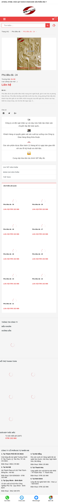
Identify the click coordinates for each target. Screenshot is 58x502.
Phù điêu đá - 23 (8, 279)
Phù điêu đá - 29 (37, 204)
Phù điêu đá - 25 (37, 254)
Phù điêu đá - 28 (8, 229)
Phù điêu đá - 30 (8, 204)
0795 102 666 (11, 438)
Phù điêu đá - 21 (8, 303)
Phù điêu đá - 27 (37, 229)
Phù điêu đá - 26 (8, 254)
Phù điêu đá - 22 (37, 279)
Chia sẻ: (4, 110)
